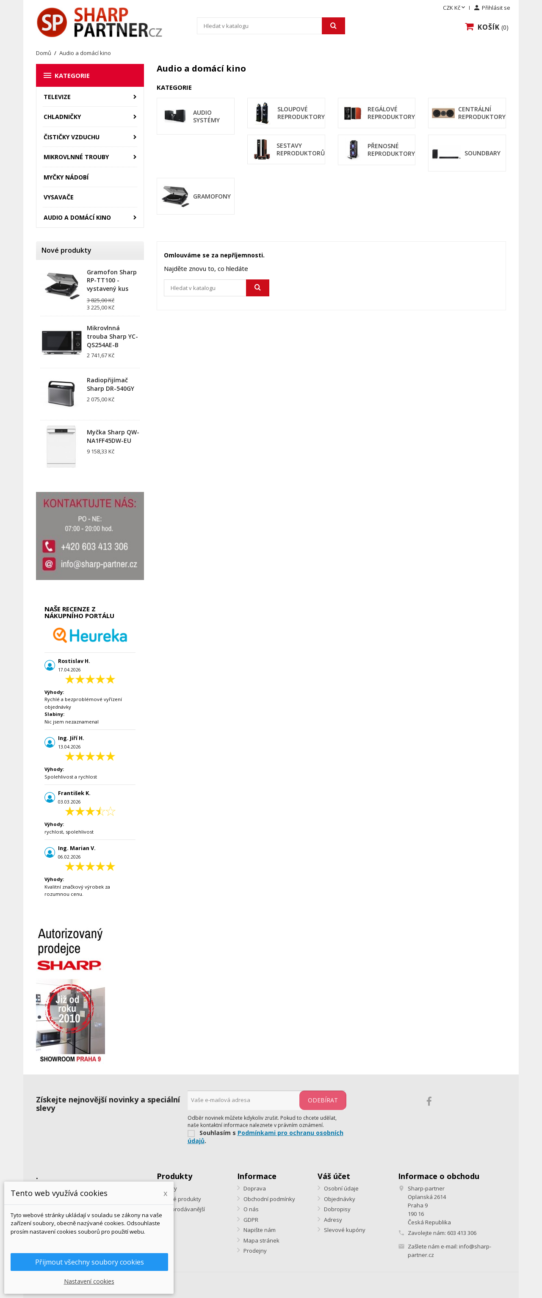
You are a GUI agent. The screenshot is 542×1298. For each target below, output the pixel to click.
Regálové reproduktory (391, 113)
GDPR (250, 1219)
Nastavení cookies (89, 1281)
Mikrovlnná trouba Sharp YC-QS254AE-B (112, 336)
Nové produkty (181, 1199)
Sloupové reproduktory (301, 113)
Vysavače (59, 197)
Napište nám (259, 1230)
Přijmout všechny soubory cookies (89, 1262)
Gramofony (212, 196)
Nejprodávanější (183, 1209)
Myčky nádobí (66, 177)
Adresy (332, 1219)
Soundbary (483, 153)
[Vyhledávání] (271, 25)
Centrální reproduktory (482, 113)
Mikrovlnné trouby (76, 157)
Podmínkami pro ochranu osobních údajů (265, 1137)
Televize (57, 97)
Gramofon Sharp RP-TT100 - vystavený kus (112, 280)
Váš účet (334, 1176)
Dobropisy (337, 1209)
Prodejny (254, 1250)
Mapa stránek (260, 1240)
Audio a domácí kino (77, 217)
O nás (250, 1209)
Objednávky (339, 1199)
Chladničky (62, 117)
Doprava (254, 1188)
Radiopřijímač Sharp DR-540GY (110, 384)
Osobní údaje (341, 1188)
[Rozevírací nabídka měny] (455, 8)
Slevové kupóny (344, 1230)
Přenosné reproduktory (391, 149)
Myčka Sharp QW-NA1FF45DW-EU (113, 436)
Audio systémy (206, 116)
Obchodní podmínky (268, 1199)
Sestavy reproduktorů (301, 149)
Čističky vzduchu (72, 137)
